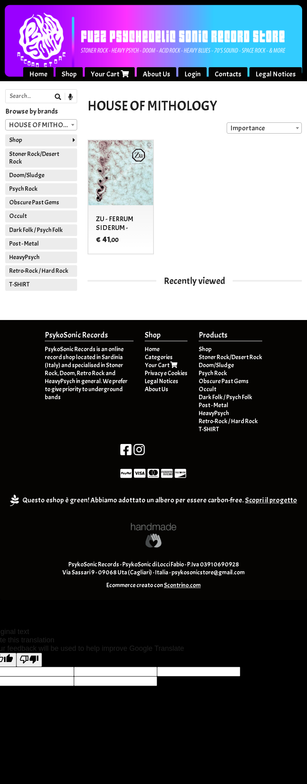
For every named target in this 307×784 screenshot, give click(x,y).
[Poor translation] (29, 660)
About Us (156, 74)
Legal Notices (275, 74)
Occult (18, 216)
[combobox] (264, 128)
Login (192, 74)
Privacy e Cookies (166, 373)
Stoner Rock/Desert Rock (34, 158)
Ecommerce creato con (153, 585)
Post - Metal (24, 244)
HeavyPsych (24, 257)
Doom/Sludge (26, 175)
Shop (69, 74)
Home (38, 74)
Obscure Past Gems (34, 202)
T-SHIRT (19, 284)
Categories (159, 357)
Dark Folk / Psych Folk (36, 230)
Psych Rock (23, 189)
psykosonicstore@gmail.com (208, 572)
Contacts (228, 74)
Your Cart (110, 74)
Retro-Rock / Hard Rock (38, 271)
